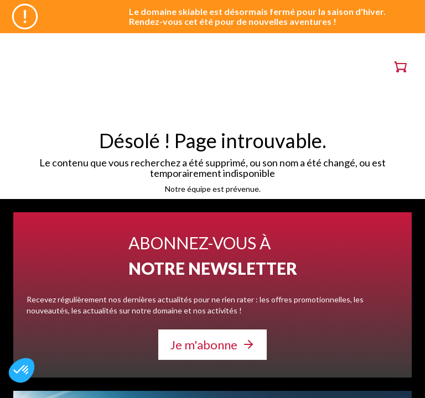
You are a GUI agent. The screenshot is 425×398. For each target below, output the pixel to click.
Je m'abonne (203, 344)
